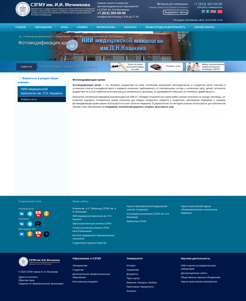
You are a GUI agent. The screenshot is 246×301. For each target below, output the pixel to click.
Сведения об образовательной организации (41, 283)
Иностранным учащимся (85, 281)
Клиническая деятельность (38, 36)
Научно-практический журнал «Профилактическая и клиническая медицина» (199, 209)
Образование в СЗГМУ (87, 258)
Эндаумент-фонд (175, 12)
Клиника (82, 27)
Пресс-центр (133, 278)
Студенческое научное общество (89, 243)
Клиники (23, 218)
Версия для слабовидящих (172, 4)
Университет (26, 208)
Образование (43, 27)
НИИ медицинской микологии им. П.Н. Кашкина (98, 36)
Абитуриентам (80, 265)
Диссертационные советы (194, 273)
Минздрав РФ (27, 229)
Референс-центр (29, 99)
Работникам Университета (140, 287)
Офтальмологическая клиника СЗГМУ (92, 223)
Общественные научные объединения (200, 277)
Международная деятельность (165, 27)
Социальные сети (29, 201)
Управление (133, 270)
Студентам (78, 270)
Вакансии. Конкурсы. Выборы (142, 282)
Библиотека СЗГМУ (137, 221)
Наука (64, 27)
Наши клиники (63, 36)
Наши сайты (80, 201)
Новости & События (167, 7)
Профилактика (106, 27)
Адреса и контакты (28, 277)
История (131, 265)
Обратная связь (26, 280)
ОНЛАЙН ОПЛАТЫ (204, 27)
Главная (153, 7)
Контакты (182, 7)
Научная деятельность (195, 258)
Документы (132, 274)
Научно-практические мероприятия (199, 281)
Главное (20, 27)
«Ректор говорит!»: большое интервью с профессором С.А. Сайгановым (61, 66)
